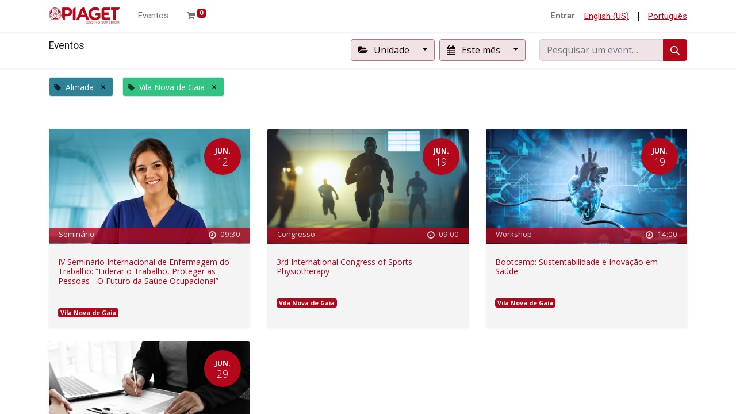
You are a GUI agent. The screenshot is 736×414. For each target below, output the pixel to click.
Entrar (562, 15)
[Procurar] (675, 50)
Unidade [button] (385, 50)
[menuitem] (153, 16)
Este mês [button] (474, 50)
